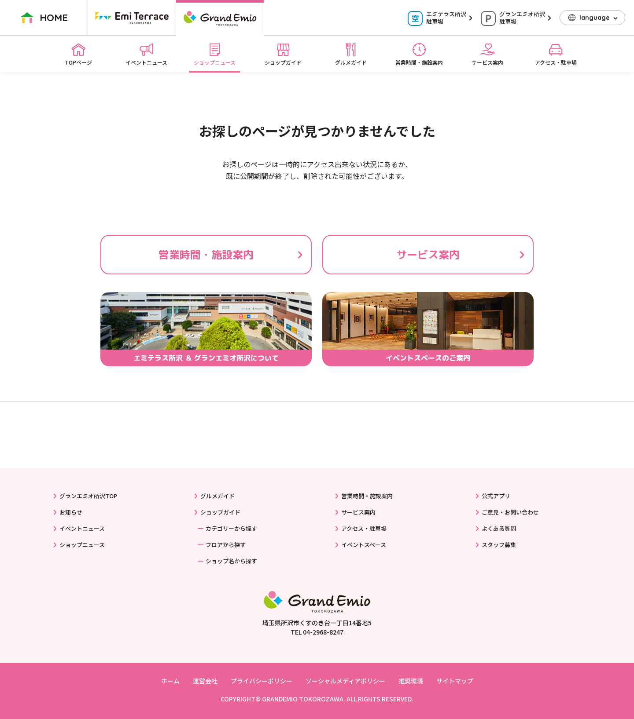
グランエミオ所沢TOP (88, 496)
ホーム (170, 680)
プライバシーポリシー (261, 680)
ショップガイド (283, 54)
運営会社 (205, 680)
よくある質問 (499, 528)
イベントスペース (363, 544)
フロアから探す (226, 544)
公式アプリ (496, 496)
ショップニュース (215, 54)
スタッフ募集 (499, 544)
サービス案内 (487, 54)
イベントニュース (146, 54)
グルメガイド (351, 54)
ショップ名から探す (231, 561)
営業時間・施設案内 (419, 54)
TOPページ (78, 54)
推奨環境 (410, 680)
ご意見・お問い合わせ (510, 512)
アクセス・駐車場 (556, 54)
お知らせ (70, 512)
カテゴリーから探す (231, 528)
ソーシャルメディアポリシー (345, 680)
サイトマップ (454, 680)
